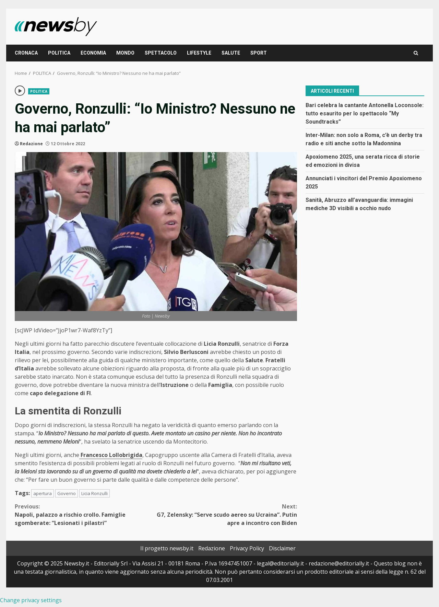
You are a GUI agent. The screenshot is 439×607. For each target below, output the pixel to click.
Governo (66, 493)
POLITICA (59, 53)
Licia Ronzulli (94, 493)
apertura (42, 493)
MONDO (125, 53)
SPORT (258, 53)
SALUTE (231, 53)
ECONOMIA (93, 53)
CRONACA (26, 53)
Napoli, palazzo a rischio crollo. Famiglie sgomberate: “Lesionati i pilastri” (85, 514)
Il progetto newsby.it (166, 548)
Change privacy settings (31, 600)
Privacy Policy (247, 548)
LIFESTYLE (199, 53)
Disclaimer (282, 548)
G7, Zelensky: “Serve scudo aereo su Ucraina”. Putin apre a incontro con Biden (226, 514)
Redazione (31, 144)
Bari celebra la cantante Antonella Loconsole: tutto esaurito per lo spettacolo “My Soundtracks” (365, 113)
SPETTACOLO (161, 53)
